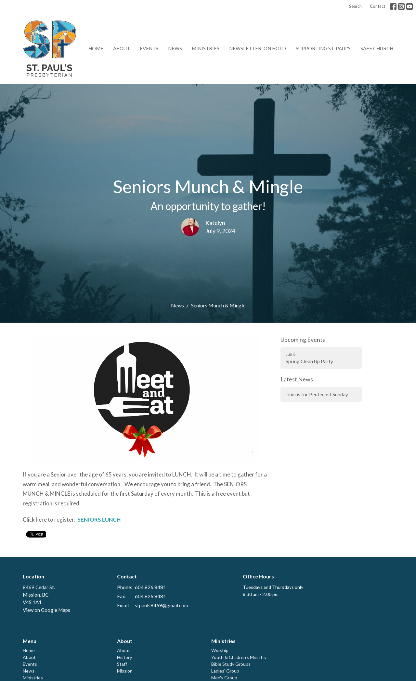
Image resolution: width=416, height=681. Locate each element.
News (175, 48)
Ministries (205, 48)
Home (95, 48)
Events (149, 48)
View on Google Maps (46, 610)
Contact (377, 6)
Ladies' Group (225, 671)
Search (355, 6)
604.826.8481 (150, 587)
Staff (122, 664)
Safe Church (376, 48)
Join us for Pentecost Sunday (317, 394)
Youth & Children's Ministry (238, 657)
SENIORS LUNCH (99, 519)
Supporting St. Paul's (323, 48)
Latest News (296, 379)
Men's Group (224, 677)
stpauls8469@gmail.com (161, 605)
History (124, 657)
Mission (125, 671)
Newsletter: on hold (257, 48)
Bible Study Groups (231, 664)
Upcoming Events (302, 339)
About (121, 48)
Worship (219, 650)
